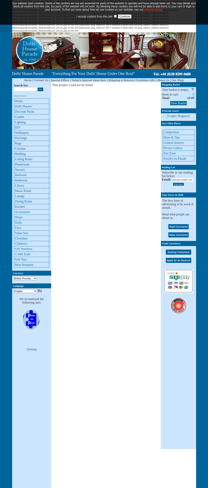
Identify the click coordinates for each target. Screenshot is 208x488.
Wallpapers (22, 132)
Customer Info (145, 80)
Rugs (18, 143)
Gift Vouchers (23, 249)
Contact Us (41, 80)
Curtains (20, 148)
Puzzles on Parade (175, 158)
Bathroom (21, 180)
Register (183, 116)
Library (19, 185)
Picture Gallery (173, 148)
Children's (21, 243)
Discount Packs (24, 111)
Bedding (20, 153)
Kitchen (20, 206)
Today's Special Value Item (88, 80)
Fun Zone (170, 153)
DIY (18, 127)
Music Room (23, 190)
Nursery (20, 169)
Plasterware (22, 164)
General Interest (174, 142)
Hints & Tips (172, 137)
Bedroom (21, 175)
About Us (163, 80)
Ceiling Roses (23, 159)
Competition (171, 132)
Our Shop (177, 80)
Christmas (21, 238)
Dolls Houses (23, 106)
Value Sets (21, 233)
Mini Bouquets (24, 264)
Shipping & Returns (121, 80)
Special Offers (60, 80)
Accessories (22, 212)
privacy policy (153, 4)
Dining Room (23, 201)
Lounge (20, 196)
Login (172, 116)
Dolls (18, 222)
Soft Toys (21, 259)
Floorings (21, 138)
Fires (18, 227)
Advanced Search (20, 96)
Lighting (20, 122)
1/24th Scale (23, 254)
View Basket (178, 103)
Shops (19, 217)
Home (28, 80)
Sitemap (31, 349)
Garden (19, 117)
